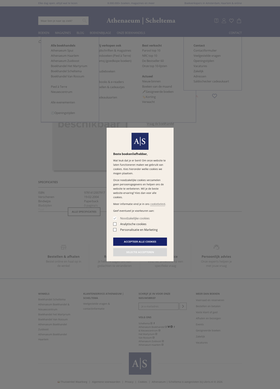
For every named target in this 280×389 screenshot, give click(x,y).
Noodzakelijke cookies (135, 218)
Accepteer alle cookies (140, 241)
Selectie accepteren (140, 252)
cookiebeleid (157, 204)
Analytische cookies (133, 224)
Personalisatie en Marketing (139, 230)
